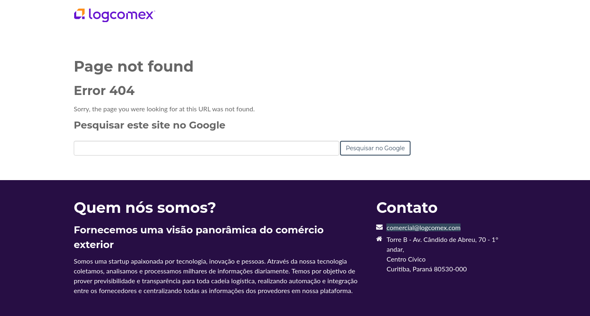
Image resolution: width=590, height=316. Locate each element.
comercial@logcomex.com (423, 227)
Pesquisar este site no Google (149, 125)
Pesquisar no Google (375, 148)
